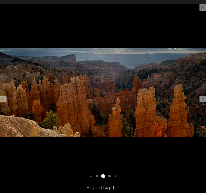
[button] (3, 99)
